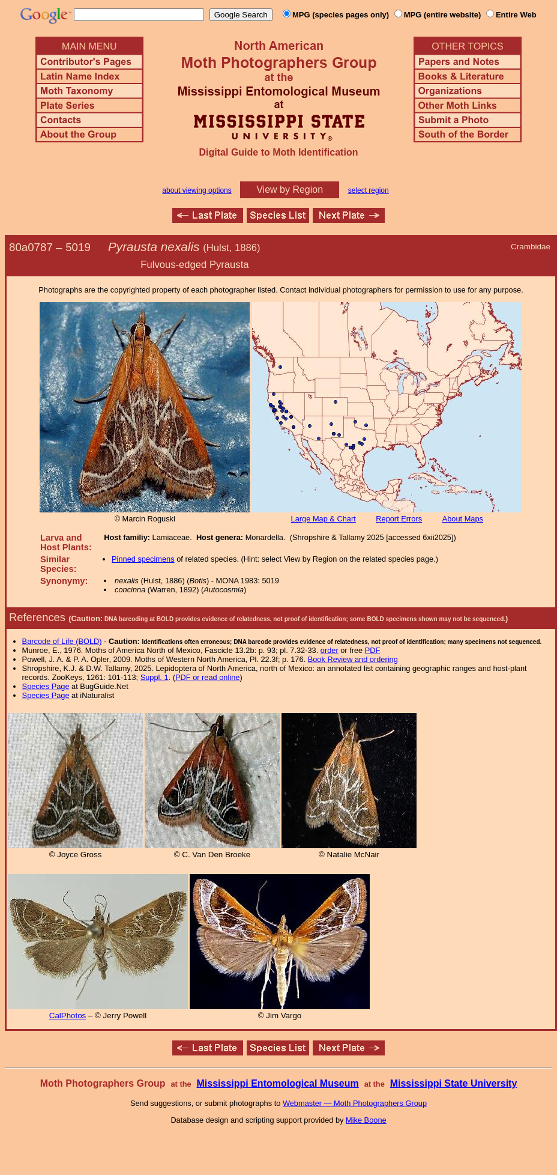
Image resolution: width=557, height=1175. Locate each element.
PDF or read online (207, 677)
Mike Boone (366, 1120)
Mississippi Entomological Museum (277, 1083)
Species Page (46, 686)
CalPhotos (67, 1015)
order (330, 650)
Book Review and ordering (353, 659)
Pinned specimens (143, 558)
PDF (373, 650)
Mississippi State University (453, 1083)
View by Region (289, 189)
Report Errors (399, 518)
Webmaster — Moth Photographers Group (355, 1103)
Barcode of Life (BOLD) (62, 641)
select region (368, 190)
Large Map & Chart (323, 518)
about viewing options (196, 190)
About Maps (462, 518)
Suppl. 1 (154, 677)
